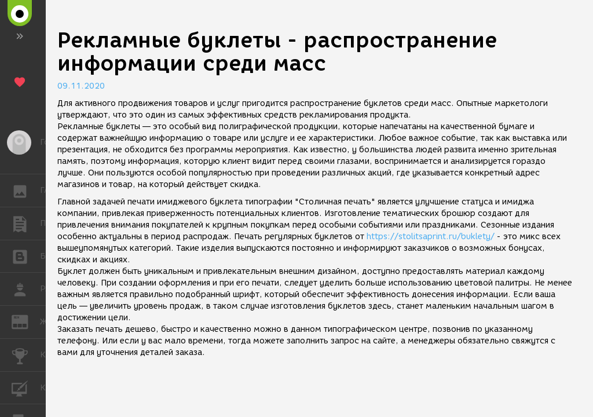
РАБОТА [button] (26, 289)
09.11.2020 (81, 86)
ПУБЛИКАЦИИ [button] (26, 223)
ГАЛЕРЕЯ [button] (26, 190)
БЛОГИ (26, 256)
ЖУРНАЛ (26, 321)
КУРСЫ (26, 387)
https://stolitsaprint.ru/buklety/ (431, 237)
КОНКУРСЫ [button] (26, 355)
